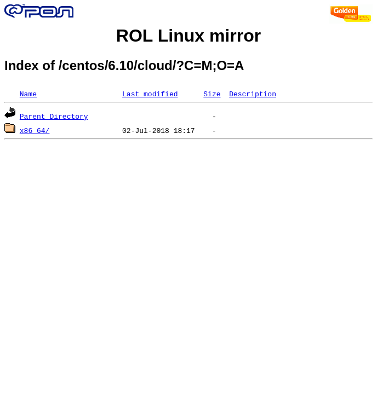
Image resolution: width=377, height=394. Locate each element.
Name (28, 94)
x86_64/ (35, 130)
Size (211, 94)
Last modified (150, 94)
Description (252, 94)
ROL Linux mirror (188, 35)
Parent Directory (54, 116)
